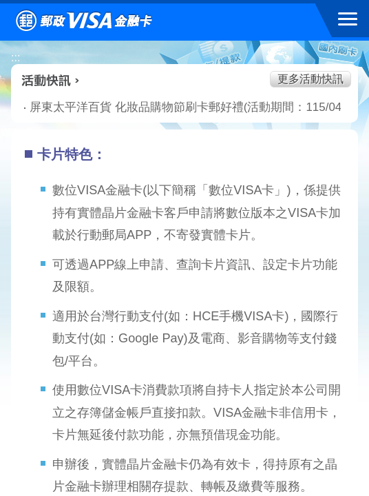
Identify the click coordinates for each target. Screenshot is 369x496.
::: (15, 57)
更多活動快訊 (310, 79)
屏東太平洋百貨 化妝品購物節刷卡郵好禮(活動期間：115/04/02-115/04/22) (164, 107)
